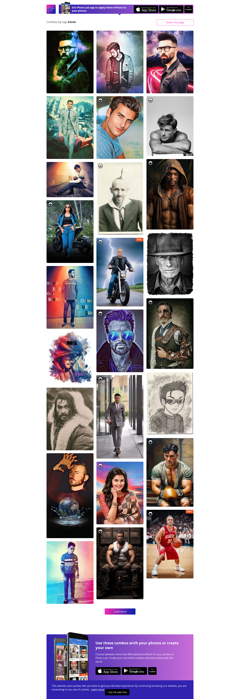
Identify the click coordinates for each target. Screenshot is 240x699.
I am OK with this (117, 692)
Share (175, 22)
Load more (120, 611)
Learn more (97, 689)
